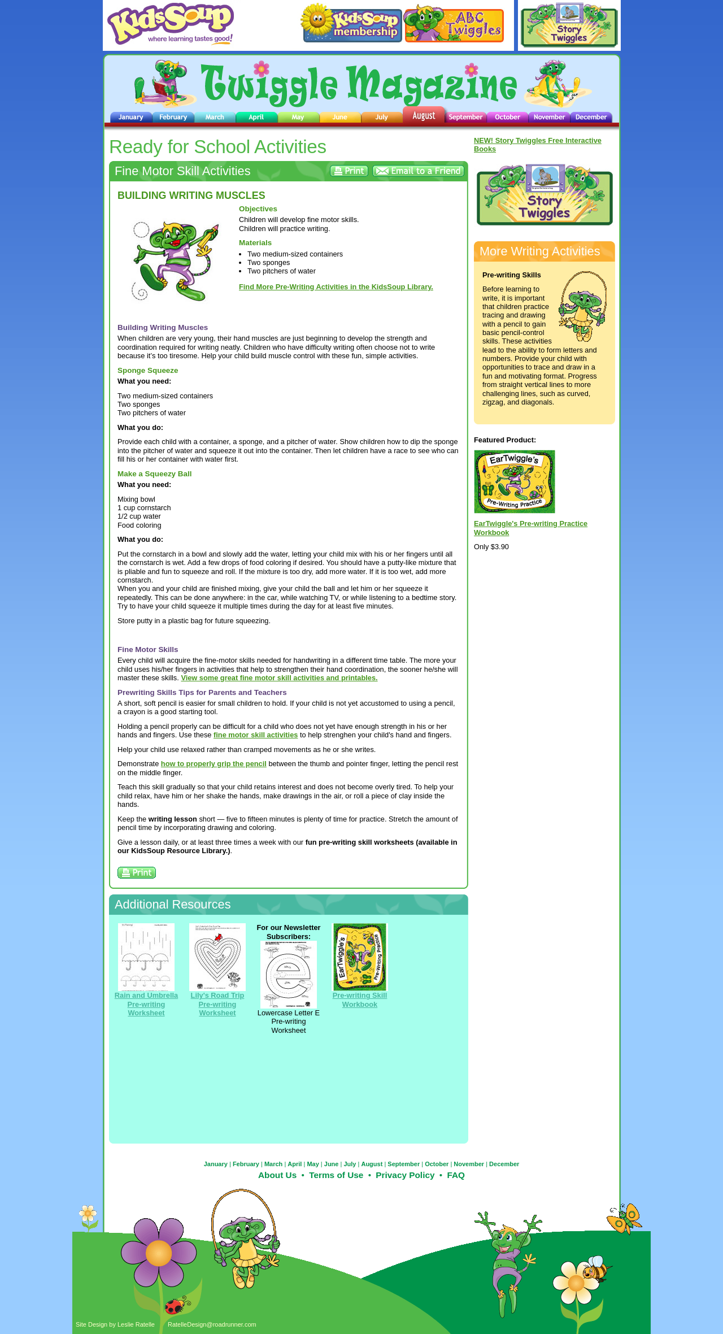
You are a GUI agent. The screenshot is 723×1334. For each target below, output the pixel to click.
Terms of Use (336, 1175)
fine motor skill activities (256, 735)
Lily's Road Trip (218, 995)
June (331, 1164)
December (504, 1164)
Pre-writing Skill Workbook (360, 999)
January (216, 1164)
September (403, 1164)
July (349, 1164)
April (295, 1164)
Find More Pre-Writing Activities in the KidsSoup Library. (336, 287)
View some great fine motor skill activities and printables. (279, 677)
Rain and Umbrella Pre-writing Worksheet (146, 1004)
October (436, 1164)
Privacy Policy (405, 1175)
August (371, 1164)
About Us (277, 1175)
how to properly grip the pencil (214, 763)
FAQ (456, 1175)
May (313, 1164)
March (273, 1164)
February (246, 1164)
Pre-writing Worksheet (218, 1008)
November (469, 1164)
